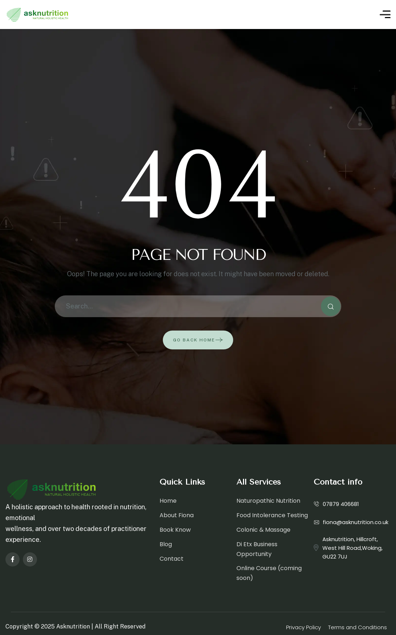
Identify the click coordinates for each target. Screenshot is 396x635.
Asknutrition (73, 626)
